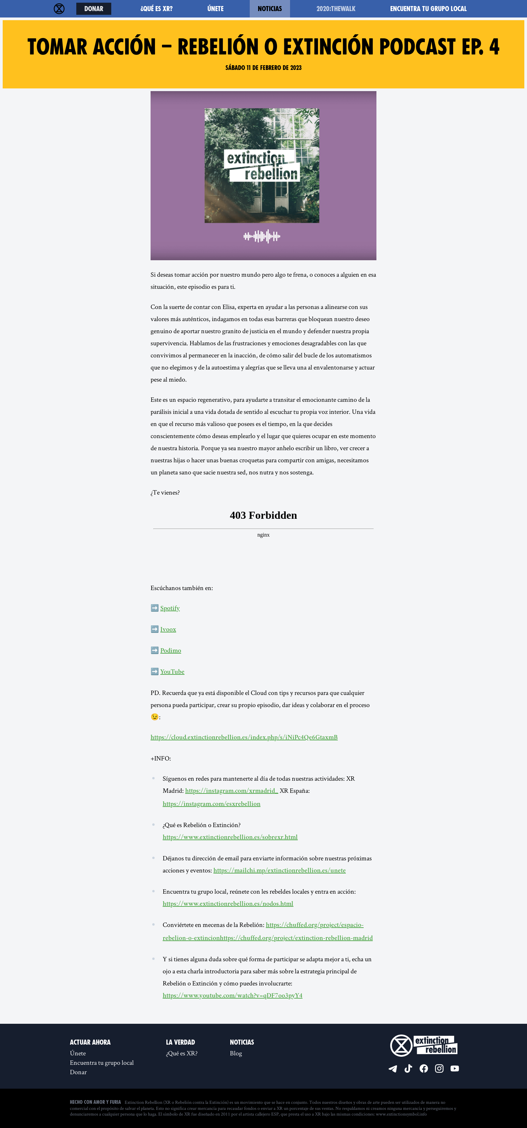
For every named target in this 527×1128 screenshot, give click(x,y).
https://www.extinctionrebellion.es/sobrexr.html (230, 837)
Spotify (170, 609)
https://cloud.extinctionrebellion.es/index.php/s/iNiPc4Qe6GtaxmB (244, 738)
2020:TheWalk (336, 9)
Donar (93, 9)
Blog (236, 1053)
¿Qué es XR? (156, 9)
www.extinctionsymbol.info (401, 1114)
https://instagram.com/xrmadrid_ (231, 791)
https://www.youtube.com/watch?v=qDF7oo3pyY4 (232, 996)
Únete (215, 9)
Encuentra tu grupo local (428, 9)
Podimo (170, 651)
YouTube (172, 672)
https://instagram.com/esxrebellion (211, 804)
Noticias (270, 9)
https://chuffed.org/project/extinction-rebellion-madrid (296, 938)
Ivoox (168, 630)
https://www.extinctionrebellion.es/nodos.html (228, 904)
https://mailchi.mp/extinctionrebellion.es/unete (279, 871)
